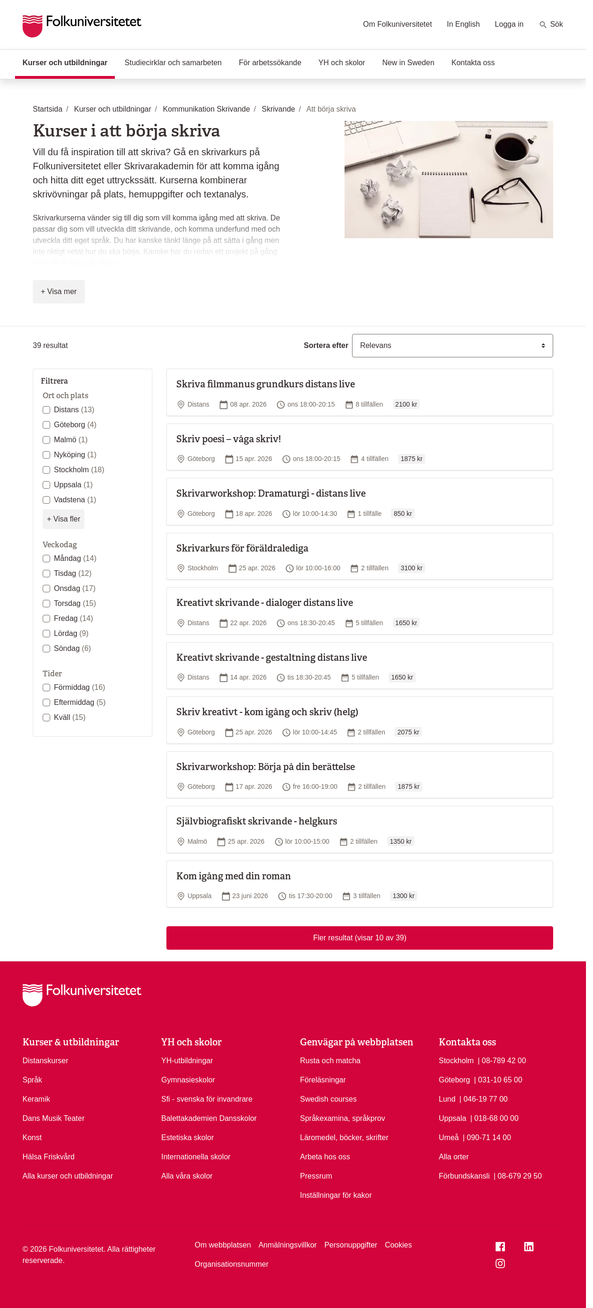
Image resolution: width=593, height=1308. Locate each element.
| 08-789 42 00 (502, 1060)
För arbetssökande (270, 63)
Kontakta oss (473, 63)
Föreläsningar (323, 1080)
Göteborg (75, 425)
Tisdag (72, 573)
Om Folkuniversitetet (397, 24)
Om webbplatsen (223, 1245)
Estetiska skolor (187, 1138)
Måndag (75, 558)
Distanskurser (45, 1061)
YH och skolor (341, 63)
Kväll (70, 717)
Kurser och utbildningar (69, 62)
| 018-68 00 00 (494, 1117)
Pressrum (316, 1176)
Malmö (71, 440)
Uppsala (73, 485)
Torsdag (75, 603)
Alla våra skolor (186, 1176)
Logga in (509, 24)
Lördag (71, 633)
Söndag (72, 648)
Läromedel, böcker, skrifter (344, 1138)
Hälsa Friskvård (49, 1157)
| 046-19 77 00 (483, 1098)
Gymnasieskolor (188, 1080)
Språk (32, 1080)
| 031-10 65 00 (498, 1079)
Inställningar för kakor (336, 1195)
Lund (447, 1099)
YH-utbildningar (187, 1061)
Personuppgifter (350, 1245)
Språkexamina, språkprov (342, 1118)
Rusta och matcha (330, 1061)
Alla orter (454, 1157)
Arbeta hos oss (325, 1157)
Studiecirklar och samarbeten (173, 63)
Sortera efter (326, 345)
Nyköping (75, 455)
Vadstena (75, 500)
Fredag (73, 618)
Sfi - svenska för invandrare (207, 1099)
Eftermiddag (79, 702)
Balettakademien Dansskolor (209, 1118)
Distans (74, 410)
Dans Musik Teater (53, 1118)
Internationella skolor (196, 1157)
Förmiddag (79, 687)
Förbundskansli (464, 1176)
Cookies (398, 1245)
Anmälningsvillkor (287, 1245)
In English (463, 24)
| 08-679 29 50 (518, 1175)
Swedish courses (328, 1099)
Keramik (36, 1099)
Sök (551, 25)
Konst (32, 1138)
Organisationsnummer (231, 1264)
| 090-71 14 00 (487, 1137)
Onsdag (75, 588)
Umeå (449, 1138)
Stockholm (79, 470)
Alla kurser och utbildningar (68, 1176)
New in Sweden (408, 63)
